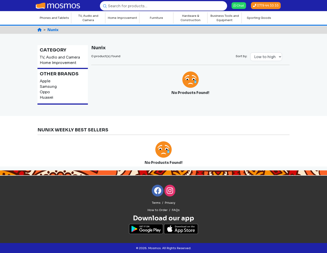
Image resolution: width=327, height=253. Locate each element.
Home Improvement (122, 18)
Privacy (170, 203)
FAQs (176, 210)
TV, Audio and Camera (88, 18)
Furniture (156, 18)
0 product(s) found (105, 56)
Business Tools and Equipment (224, 18)
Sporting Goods (259, 18)
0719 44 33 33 (266, 5)
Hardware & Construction (191, 18)
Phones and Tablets (54, 18)
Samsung (48, 86)
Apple (45, 81)
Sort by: (241, 56)
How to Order (157, 210)
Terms (156, 203)
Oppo (45, 92)
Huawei (46, 97)
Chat (238, 5)
